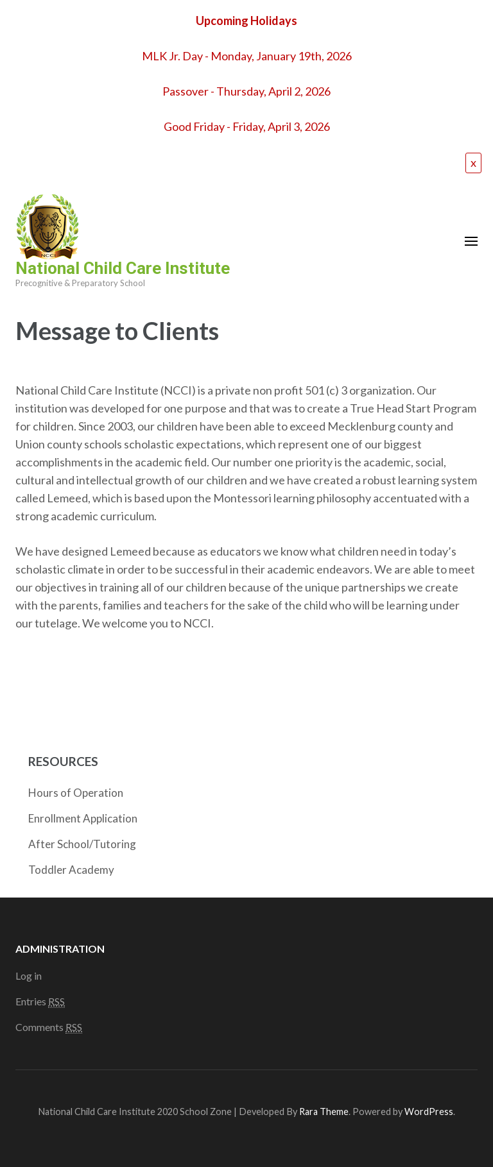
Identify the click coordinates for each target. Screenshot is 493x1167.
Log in (28, 975)
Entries (40, 1001)
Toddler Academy (71, 869)
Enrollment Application (82, 818)
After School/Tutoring (82, 844)
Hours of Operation (75, 792)
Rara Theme (324, 1111)
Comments (48, 1027)
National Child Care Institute (122, 268)
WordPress (428, 1111)
